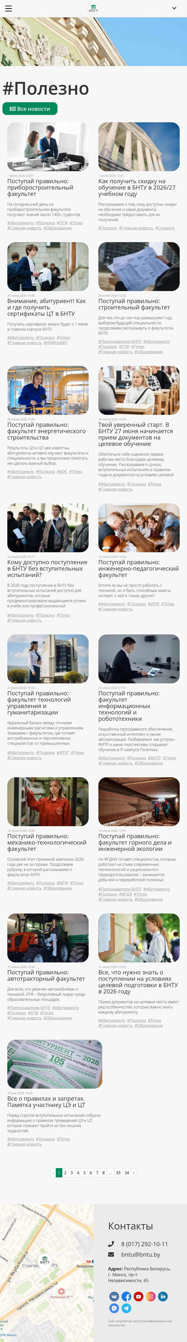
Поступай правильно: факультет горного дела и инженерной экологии (135, 842)
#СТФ (124, 347)
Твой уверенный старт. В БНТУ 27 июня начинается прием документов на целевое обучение (135, 434)
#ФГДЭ (125, 894)
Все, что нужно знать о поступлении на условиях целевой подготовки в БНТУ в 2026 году (138, 981)
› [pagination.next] (133, 1172)
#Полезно (45, 223)
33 (118, 1172)
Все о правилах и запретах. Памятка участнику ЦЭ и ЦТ (46, 1101)
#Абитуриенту (20, 223)
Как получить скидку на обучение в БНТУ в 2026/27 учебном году (137, 187)
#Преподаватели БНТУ (119, 341)
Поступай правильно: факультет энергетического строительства (46, 430)
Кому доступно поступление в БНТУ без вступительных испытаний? (47, 568)
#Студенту (165, 228)
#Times (76, 223)
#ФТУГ (63, 753)
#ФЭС (62, 472)
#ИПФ (153, 604)
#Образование (58, 228)
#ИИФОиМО (55, 343)
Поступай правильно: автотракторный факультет (46, 975)
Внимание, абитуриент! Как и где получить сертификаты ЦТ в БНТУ (46, 307)
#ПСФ (62, 223)
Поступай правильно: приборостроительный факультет (40, 187)
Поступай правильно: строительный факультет (134, 304)
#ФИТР (154, 758)
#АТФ (33, 1013)
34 (127, 1172)
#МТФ (62, 883)
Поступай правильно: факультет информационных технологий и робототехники (129, 706)
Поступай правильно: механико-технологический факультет (46, 842)
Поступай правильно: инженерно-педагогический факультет (138, 568)
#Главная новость (24, 228)
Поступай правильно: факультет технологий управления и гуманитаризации (39, 702)
